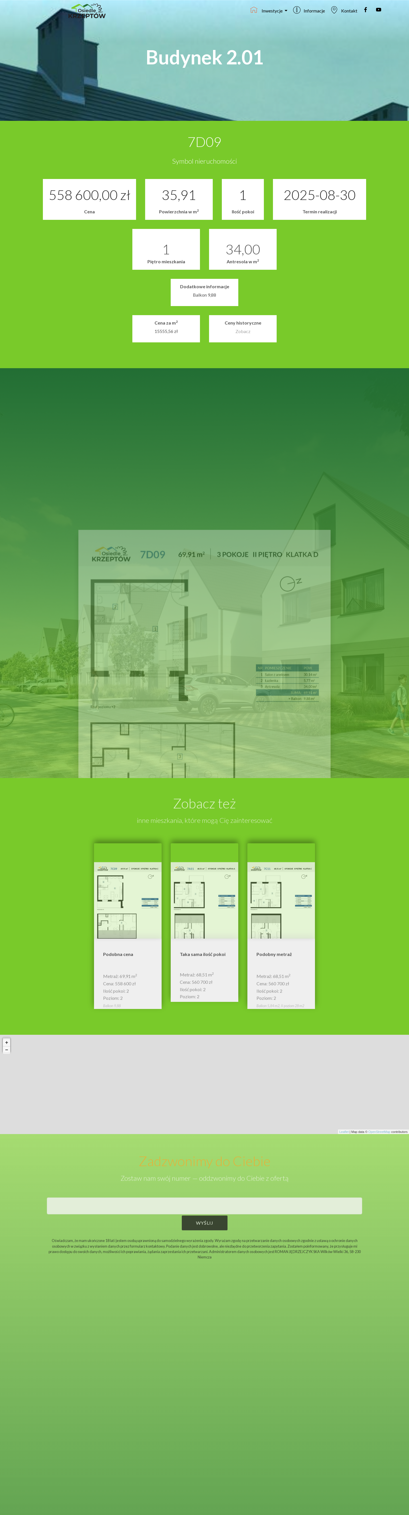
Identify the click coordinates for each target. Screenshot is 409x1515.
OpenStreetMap (379, 1131)
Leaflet (344, 1131)
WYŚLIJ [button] (204, 1231)
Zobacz (243, 335)
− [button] (6, 1055)
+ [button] (6, 1047)
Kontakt (344, 10)
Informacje (309, 10)
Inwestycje (266, 10)
